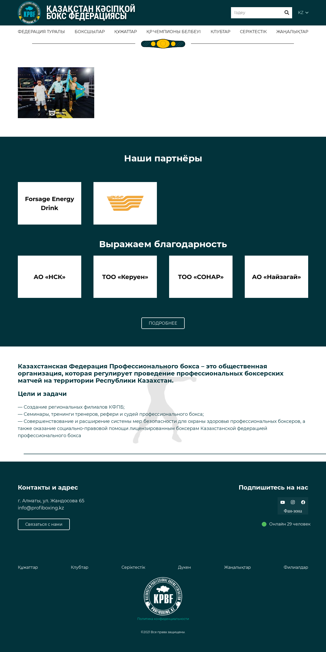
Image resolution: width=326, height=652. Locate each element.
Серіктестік (133, 567)
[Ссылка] (29, 12)
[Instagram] (293, 502)
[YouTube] (283, 502)
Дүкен (184, 567)
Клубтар (79, 567)
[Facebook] (303, 502)
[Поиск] (286, 12)
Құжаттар (28, 567)
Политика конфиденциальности (163, 619)
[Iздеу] (261, 13)
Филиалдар (296, 567)
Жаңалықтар (237, 567)
